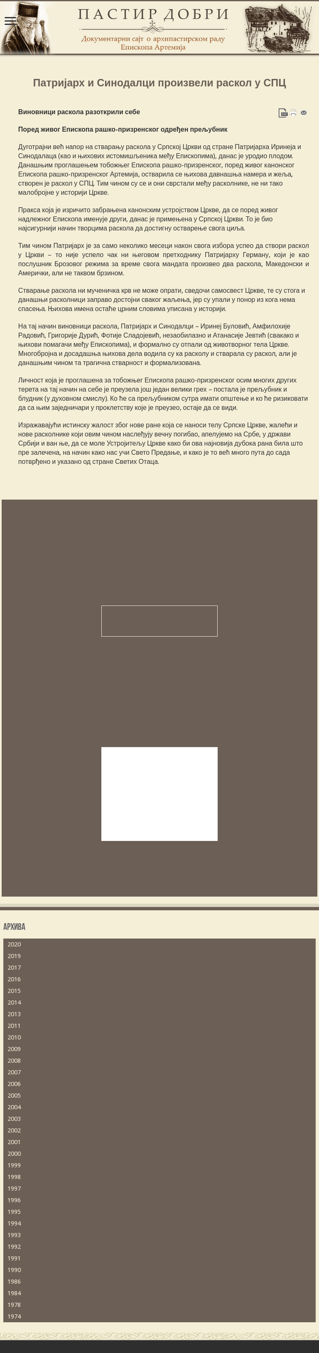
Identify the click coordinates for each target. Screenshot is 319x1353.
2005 (14, 1095)
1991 (14, 1258)
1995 (14, 1212)
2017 (14, 967)
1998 (14, 1177)
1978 (14, 1305)
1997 (14, 1188)
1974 (14, 1316)
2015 (14, 991)
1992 (14, 1246)
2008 (14, 1060)
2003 (14, 1119)
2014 (14, 1002)
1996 (14, 1200)
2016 (14, 979)
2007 (14, 1072)
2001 (14, 1142)
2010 (14, 1037)
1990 (14, 1270)
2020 (14, 944)
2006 (14, 1084)
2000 (14, 1153)
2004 (14, 1107)
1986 (14, 1281)
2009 (14, 1049)
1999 (14, 1165)
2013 (14, 1014)
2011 (14, 1025)
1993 (14, 1235)
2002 (14, 1130)
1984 (14, 1293)
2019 (14, 956)
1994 (14, 1223)
